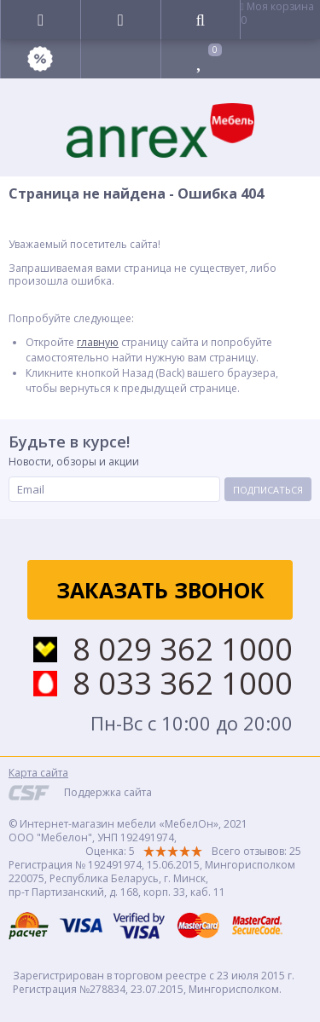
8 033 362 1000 (183, 684)
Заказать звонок (160, 589)
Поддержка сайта (108, 792)
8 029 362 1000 (183, 649)
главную (98, 342)
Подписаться (268, 489)
